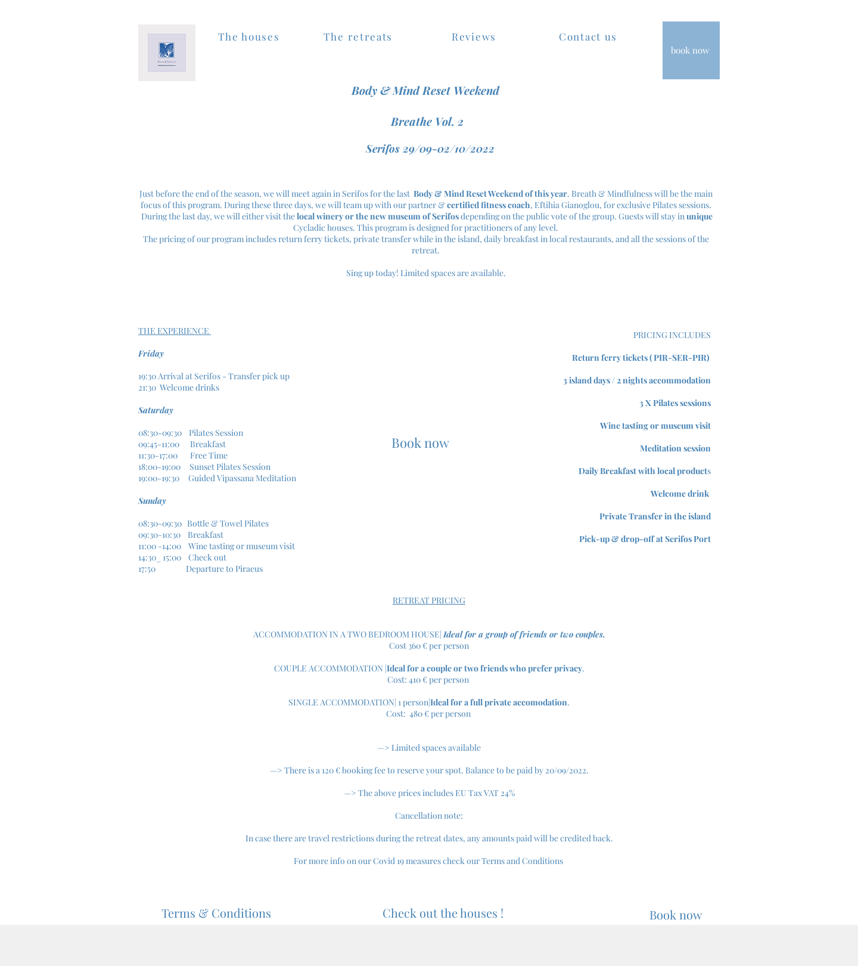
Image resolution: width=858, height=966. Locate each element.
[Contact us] (589, 36)
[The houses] (250, 36)
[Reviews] (475, 36)
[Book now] (420, 442)
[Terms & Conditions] (216, 913)
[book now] (691, 50)
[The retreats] (359, 36)
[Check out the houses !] (442, 913)
